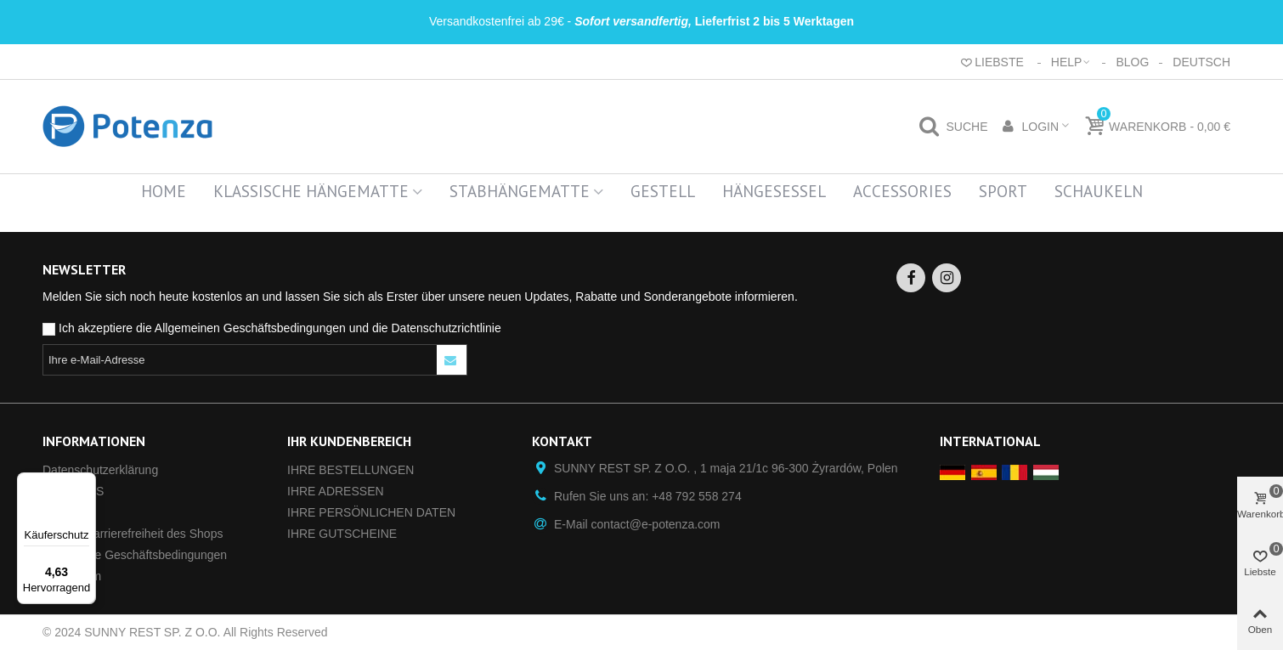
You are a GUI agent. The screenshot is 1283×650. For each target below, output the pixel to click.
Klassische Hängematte (311, 191)
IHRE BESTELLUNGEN (350, 470)
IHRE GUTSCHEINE (342, 533)
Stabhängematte (519, 191)
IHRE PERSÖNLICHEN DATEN (371, 512)
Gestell (662, 191)
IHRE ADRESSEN (335, 491)
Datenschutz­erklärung (100, 470)
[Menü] (86, 482)
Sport (1003, 191)
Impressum (71, 576)
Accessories (902, 191)
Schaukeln (1098, 191)
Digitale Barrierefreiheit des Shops (132, 533)
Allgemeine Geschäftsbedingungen (134, 555)
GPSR (59, 512)
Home (163, 191)
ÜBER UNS (73, 491)
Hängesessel (774, 191)
